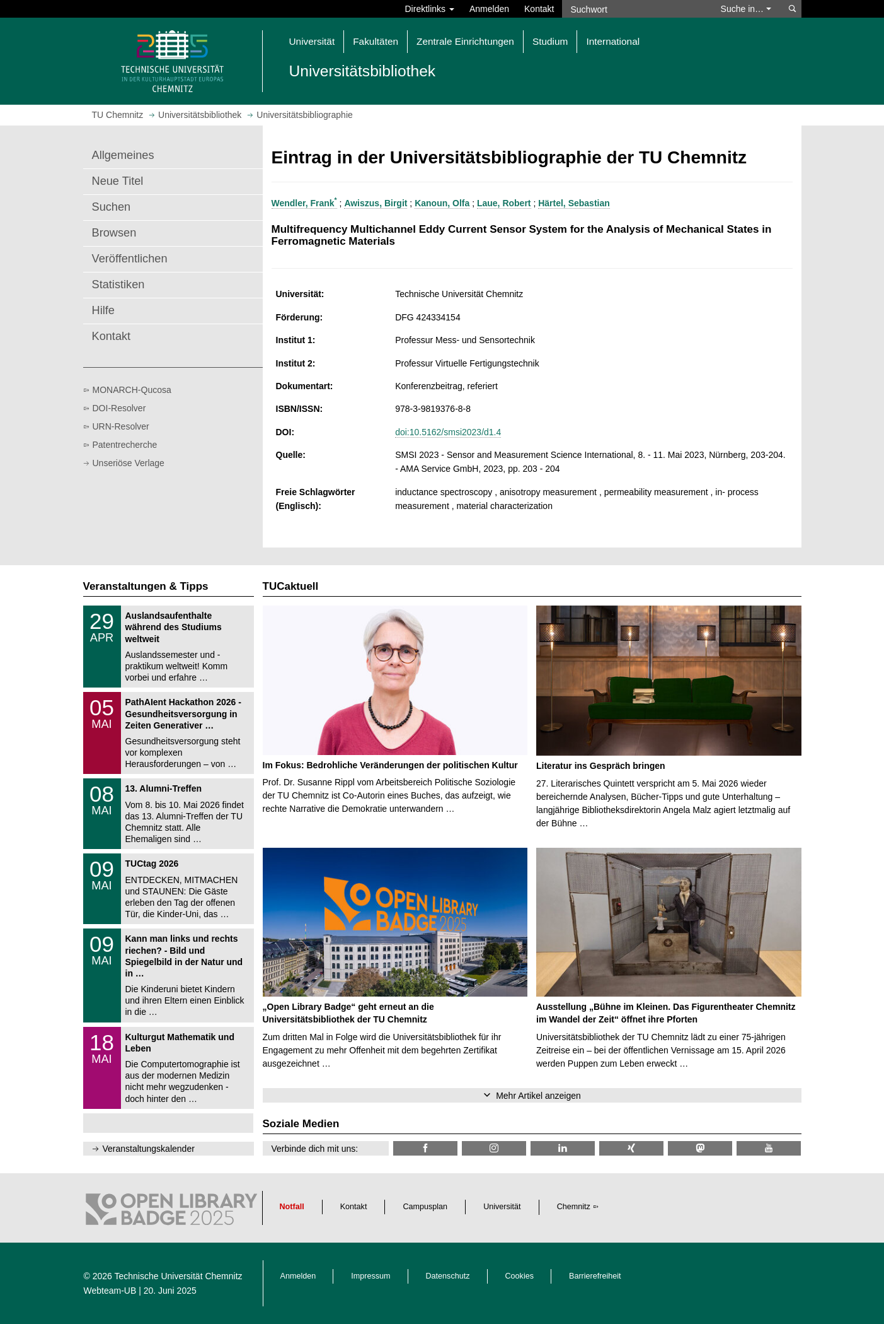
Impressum (370, 1276)
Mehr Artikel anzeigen (538, 1096)
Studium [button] (550, 41)
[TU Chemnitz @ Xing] (631, 1148)
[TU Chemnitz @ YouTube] (769, 1148)
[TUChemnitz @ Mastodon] (700, 1148)
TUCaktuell (291, 586)
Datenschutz (448, 1276)
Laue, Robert (504, 203)
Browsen (114, 232)
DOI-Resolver (119, 408)
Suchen (111, 207)
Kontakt (539, 9)
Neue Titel (118, 181)
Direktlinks (429, 9)
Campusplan (425, 1206)
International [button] (613, 41)
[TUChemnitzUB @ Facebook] (425, 1148)
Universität (502, 1206)
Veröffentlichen (130, 258)
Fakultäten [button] (375, 41)
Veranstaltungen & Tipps (146, 586)
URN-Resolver (121, 426)
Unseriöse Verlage (128, 463)
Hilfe (103, 310)
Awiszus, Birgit (375, 203)
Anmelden (489, 9)
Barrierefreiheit (595, 1276)
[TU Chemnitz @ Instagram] (494, 1148)
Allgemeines (123, 155)
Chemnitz (573, 1206)
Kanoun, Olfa (442, 203)
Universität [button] (312, 41)
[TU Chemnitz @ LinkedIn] (563, 1148)
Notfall (292, 1206)
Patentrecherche (125, 445)
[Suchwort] (635, 9)
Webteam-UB (110, 1291)
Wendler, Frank (304, 203)
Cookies (519, 1276)
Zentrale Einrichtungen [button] (465, 41)
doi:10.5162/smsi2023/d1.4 (448, 432)
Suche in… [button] (746, 9)
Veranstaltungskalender (149, 1149)
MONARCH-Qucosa (132, 390)
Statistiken (118, 284)
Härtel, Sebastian (574, 203)
